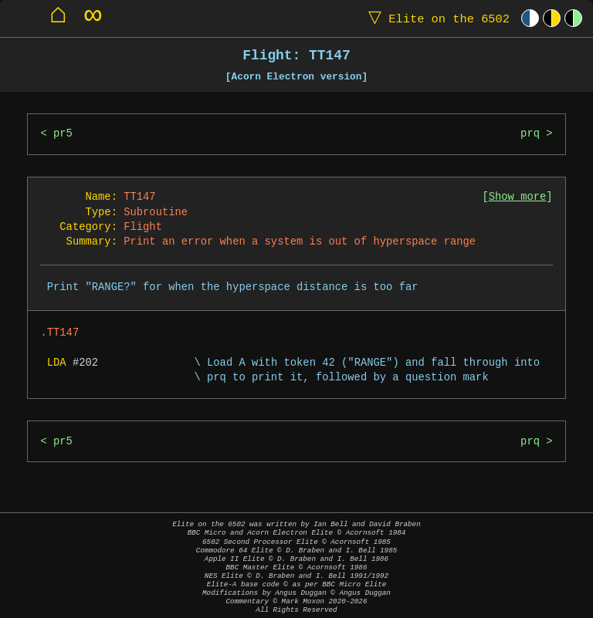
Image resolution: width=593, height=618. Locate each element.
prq (530, 134)
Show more (518, 197)
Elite (435, 18)
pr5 (63, 134)
